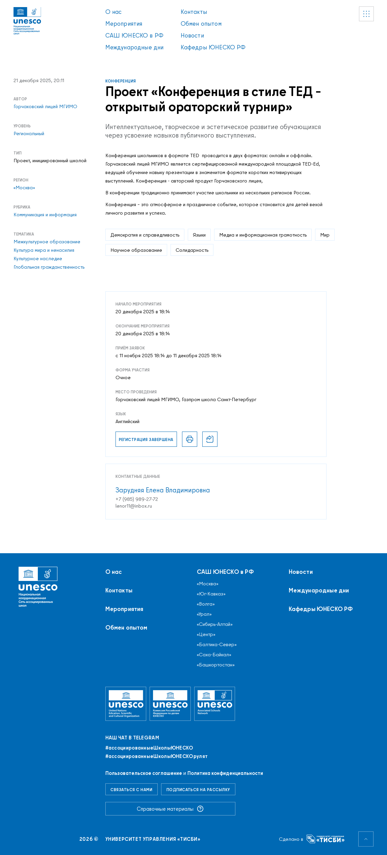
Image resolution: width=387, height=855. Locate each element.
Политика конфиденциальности (225, 773)
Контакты (194, 11)
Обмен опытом (201, 23)
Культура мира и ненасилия (44, 250)
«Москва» (24, 187)
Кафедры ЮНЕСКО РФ (213, 47)
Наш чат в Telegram (132, 737)
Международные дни (134, 47)
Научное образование (136, 249)
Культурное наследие (38, 258)
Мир (325, 234)
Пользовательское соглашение (143, 773)
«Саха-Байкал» (214, 654)
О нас (113, 11)
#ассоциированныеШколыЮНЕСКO (149, 747)
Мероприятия (124, 23)
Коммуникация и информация (45, 214)
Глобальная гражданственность (49, 267)
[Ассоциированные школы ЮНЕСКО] (214, 704)
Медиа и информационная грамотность (263, 234)
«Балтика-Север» (217, 644)
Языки (199, 234)
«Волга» (206, 604)
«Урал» (204, 614)
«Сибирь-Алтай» (215, 624)
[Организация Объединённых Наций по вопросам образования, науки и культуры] (126, 704)
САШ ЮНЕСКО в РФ (134, 35)
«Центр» (206, 634)
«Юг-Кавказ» (211, 593)
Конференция (120, 81)
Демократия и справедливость (144, 234)
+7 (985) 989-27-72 (136, 499)
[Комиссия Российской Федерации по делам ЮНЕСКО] (170, 704)
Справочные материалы (170, 808)
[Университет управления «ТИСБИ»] (326, 839)
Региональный (29, 133)
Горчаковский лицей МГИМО (45, 106)
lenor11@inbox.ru (133, 506)
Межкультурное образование (47, 241)
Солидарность (192, 249)
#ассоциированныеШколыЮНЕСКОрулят (156, 756)
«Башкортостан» (216, 664)
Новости (192, 35)
